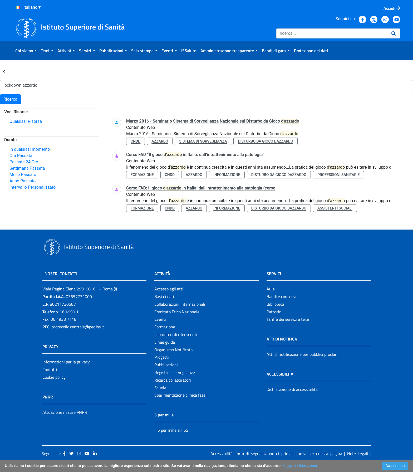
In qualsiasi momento (29, 149)
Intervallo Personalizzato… (33, 187)
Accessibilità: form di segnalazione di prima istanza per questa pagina (276, 453)
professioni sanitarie (338, 175)
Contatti (49, 369)
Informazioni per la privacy (66, 362)
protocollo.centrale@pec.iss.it (78, 327)
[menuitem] (26, 50)
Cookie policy (54, 377)
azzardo (159, 141)
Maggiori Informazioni (299, 466)
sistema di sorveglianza (203, 141)
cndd (135, 141)
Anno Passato (22, 180)
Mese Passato (22, 174)
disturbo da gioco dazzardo (265, 141)
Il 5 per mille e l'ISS (171, 430)
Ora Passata (20, 155)
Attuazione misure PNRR (64, 412)
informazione (226, 175)
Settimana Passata (27, 168)
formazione (142, 175)
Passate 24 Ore (23, 161)
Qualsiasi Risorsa (25, 121)
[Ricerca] (331, 33)
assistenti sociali (334, 208)
